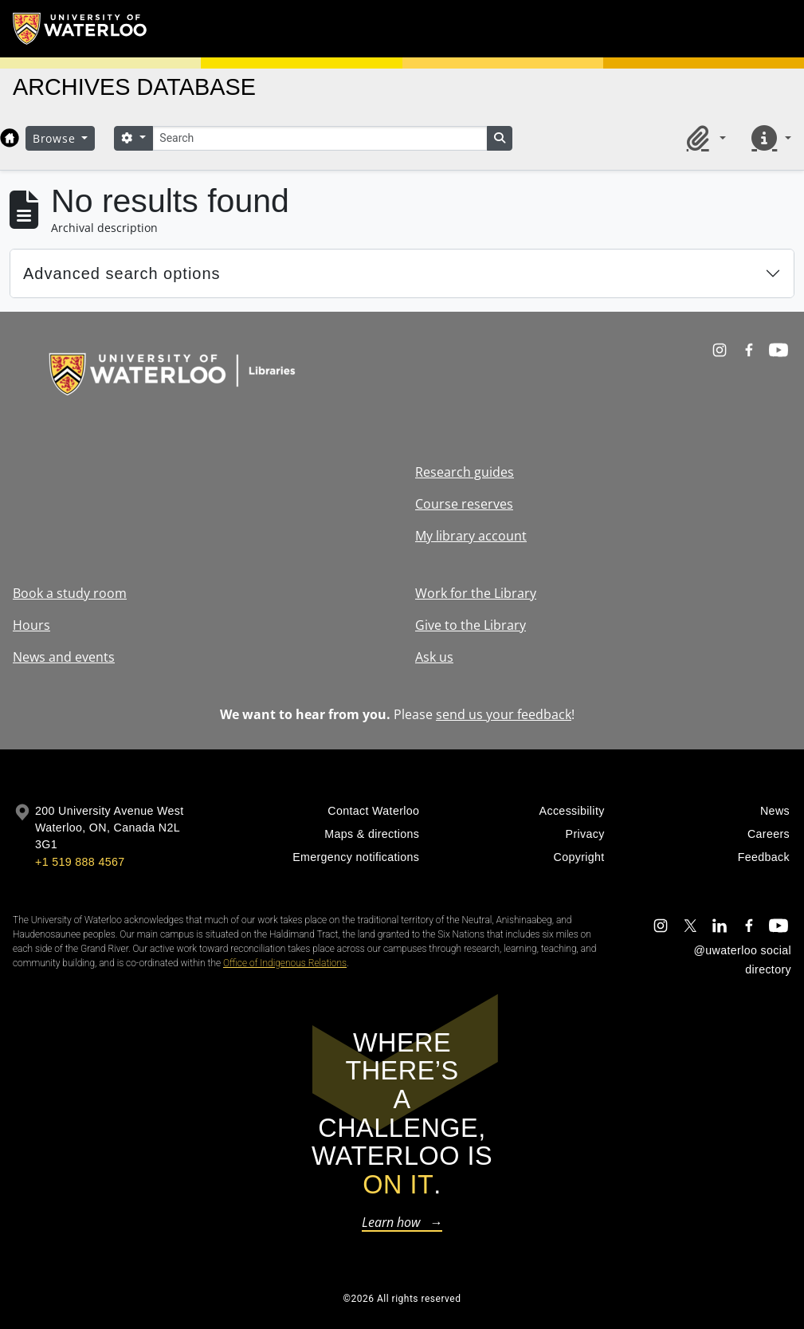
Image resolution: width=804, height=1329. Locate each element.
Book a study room (70, 593)
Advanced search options (122, 273)
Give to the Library (470, 625)
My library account (471, 536)
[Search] (319, 138)
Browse (56, 138)
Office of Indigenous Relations (285, 963)
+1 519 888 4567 (79, 861)
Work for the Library (475, 593)
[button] (703, 138)
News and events (64, 657)
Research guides (464, 472)
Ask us (434, 657)
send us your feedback (503, 714)
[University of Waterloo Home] (80, 29)
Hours (31, 625)
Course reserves (464, 504)
